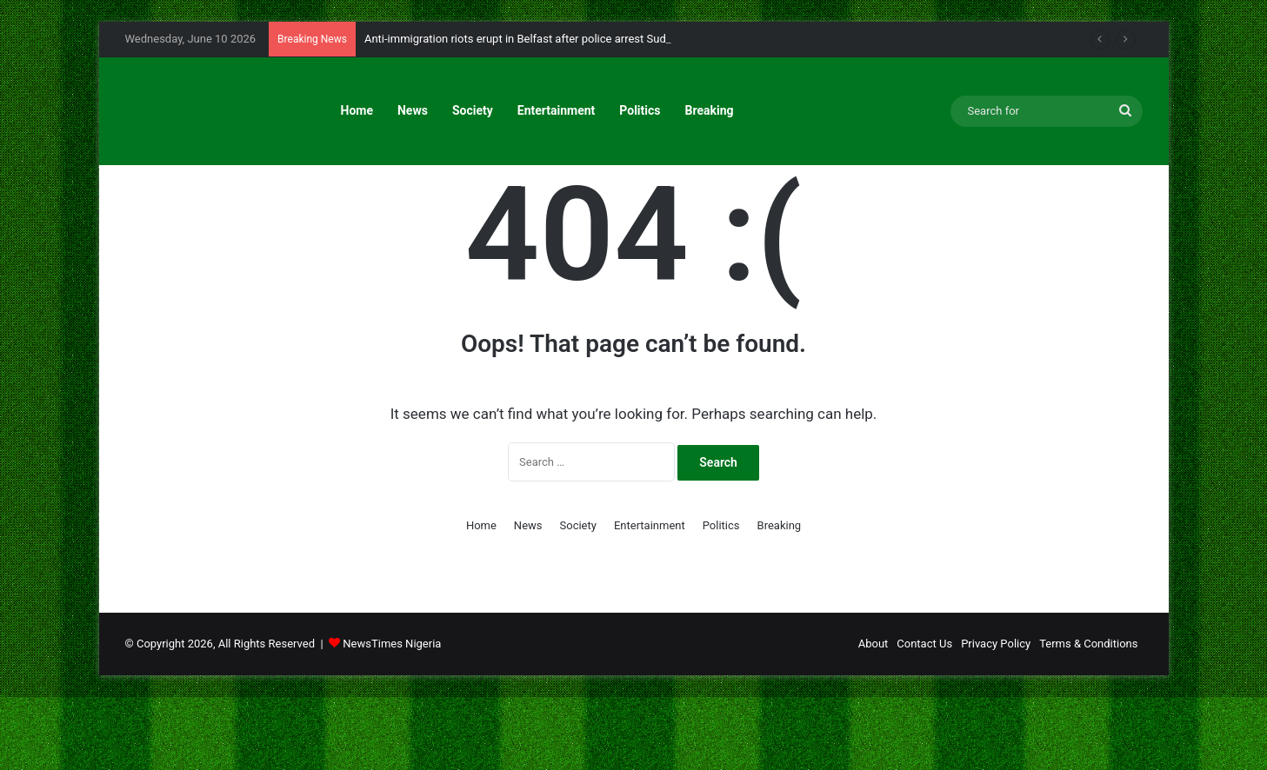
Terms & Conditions (1088, 716)
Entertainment (556, 110)
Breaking (709, 110)
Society (472, 110)
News (412, 110)
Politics (639, 110)
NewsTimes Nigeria (392, 716)
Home (357, 110)
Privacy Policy (995, 716)
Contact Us (924, 716)
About (873, 716)
